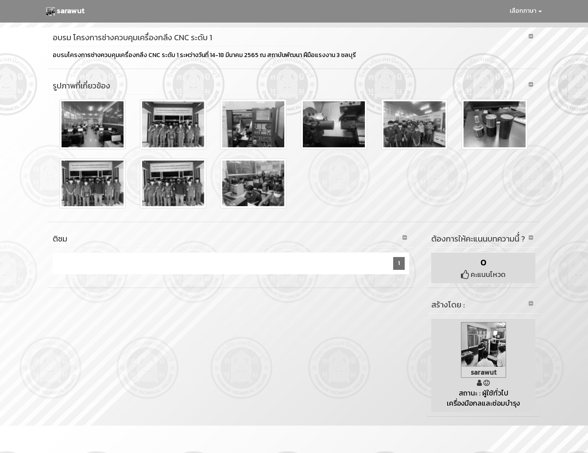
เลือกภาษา (526, 10)
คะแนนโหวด (483, 274)
